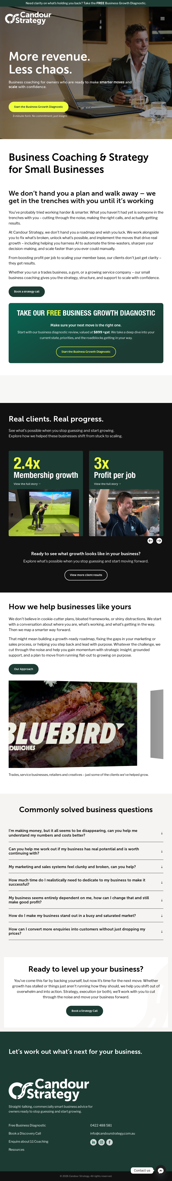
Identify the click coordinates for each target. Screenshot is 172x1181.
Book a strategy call (26, 291)
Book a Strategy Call (85, 1010)
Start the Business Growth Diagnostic (38, 106)
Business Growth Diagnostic (120, 3)
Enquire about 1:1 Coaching (28, 1141)
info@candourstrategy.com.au (112, 1133)
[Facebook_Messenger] (160, 1170)
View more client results (86, 575)
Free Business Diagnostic (27, 1125)
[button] (159, 540)
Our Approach (23, 669)
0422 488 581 (101, 1125)
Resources (16, 1150)
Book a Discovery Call (25, 1133)
